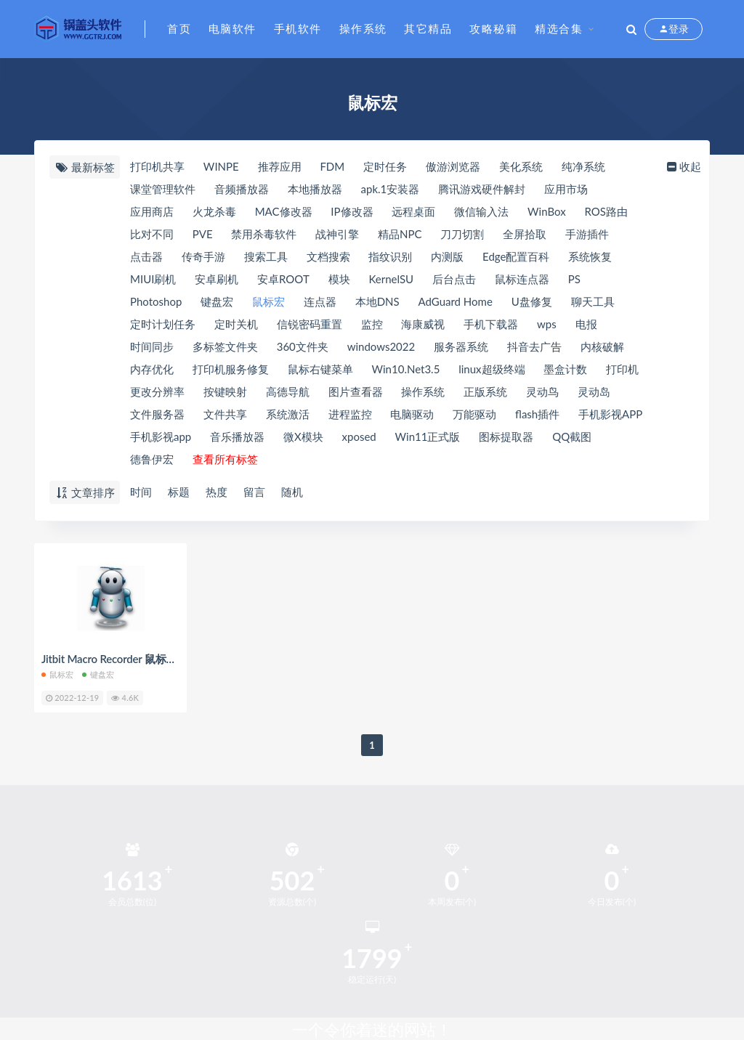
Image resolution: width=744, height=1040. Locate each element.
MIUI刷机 (153, 278)
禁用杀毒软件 (263, 233)
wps (547, 323)
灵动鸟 (542, 391)
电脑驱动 (412, 414)
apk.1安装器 (390, 188)
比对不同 (152, 233)
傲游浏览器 (453, 166)
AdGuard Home (455, 301)
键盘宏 (217, 301)
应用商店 (152, 211)
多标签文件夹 (225, 346)
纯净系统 (583, 166)
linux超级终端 (491, 368)
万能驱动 (474, 414)
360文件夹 (302, 346)
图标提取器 (506, 436)
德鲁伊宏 (152, 459)
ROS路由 (605, 211)
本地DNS (377, 301)
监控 (372, 323)
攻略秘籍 (493, 28)
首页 (179, 28)
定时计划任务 (162, 323)
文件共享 (225, 414)
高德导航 (288, 391)
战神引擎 (337, 233)
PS (574, 278)
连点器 (320, 301)
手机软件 (298, 28)
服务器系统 (461, 346)
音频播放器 (241, 188)
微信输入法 (481, 211)
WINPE (221, 166)
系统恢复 (590, 256)
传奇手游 (203, 256)
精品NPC (399, 233)
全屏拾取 (524, 233)
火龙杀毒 (214, 211)
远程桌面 (413, 211)
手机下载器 (491, 323)
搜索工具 (266, 256)
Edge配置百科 (515, 256)
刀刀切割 (462, 233)
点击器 (146, 256)
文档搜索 (328, 256)
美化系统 (521, 166)
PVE (203, 233)
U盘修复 (532, 301)
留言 (254, 491)
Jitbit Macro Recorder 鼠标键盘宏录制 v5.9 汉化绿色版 (170, 658)
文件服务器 (157, 414)
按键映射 (225, 391)
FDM (332, 166)
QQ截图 (571, 436)
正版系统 (485, 391)
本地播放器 (315, 188)
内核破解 (602, 346)
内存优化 (152, 368)
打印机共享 (157, 166)
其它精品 (428, 28)
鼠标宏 (268, 301)
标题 (179, 491)
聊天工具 (593, 301)
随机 (292, 491)
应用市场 (566, 188)
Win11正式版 (428, 436)
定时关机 (236, 323)
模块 (339, 278)
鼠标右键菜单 (320, 368)
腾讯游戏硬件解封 (481, 188)
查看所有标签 (225, 459)
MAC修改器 (283, 211)
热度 (216, 491)
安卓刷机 (216, 278)
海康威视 (423, 323)
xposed (359, 436)
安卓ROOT (283, 278)
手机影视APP (610, 414)
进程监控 (350, 414)
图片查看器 (355, 391)
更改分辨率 (157, 391)
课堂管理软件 (162, 188)
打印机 (622, 368)
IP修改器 (352, 211)
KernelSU (390, 278)
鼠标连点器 (522, 278)
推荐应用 (280, 166)
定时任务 (385, 166)
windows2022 (381, 346)
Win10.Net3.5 (406, 368)
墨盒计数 (565, 368)
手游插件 (587, 233)
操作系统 (363, 28)
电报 (586, 323)
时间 (141, 491)
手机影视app (160, 436)
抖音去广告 (534, 346)
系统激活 (288, 414)
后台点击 (454, 278)
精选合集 (559, 28)
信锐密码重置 (309, 323)
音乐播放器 (237, 436)
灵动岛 (594, 391)
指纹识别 (390, 256)
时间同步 (152, 346)
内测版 (447, 256)
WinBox (546, 211)
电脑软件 (232, 28)
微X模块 (303, 436)
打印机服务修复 (231, 368)
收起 (682, 166)
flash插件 (537, 414)
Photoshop (156, 301)
